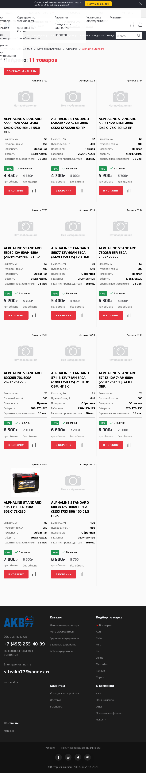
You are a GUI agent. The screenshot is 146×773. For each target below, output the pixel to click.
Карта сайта (11, 682)
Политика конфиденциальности (81, 747)
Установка (56, 706)
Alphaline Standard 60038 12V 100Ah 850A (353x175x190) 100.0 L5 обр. (70, 509)
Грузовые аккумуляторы (64, 638)
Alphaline (71, 48)
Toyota (100, 677)
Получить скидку (98, 3)
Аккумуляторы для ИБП (92, 35)
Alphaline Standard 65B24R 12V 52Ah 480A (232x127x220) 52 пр (70, 123)
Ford (98, 644)
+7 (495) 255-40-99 (74, 22)
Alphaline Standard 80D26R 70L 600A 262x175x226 (23, 377)
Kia (97, 651)
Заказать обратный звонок (78, 26)
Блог (98, 693)
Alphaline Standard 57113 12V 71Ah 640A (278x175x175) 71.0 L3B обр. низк (70, 379)
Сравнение (132, 24)
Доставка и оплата (40, 12)
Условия (50, 747)
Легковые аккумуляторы (64, 625)
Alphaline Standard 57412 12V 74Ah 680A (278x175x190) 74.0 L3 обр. (117, 379)
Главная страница (18, 48)
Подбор (8, 12)
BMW (99, 638)
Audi (98, 631)
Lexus (99, 657)
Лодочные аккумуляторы (64, 35)
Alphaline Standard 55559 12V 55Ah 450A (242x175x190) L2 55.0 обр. (23, 125)
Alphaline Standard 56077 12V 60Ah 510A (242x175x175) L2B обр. (70, 252)
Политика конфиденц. (109, 713)
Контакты (127, 12)
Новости (101, 719)
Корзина (140, 24)
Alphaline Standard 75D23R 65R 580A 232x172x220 (117, 252)
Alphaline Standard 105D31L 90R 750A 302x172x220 (23, 506)
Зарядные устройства (63, 644)
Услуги (102, 12)
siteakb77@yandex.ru (27, 671)
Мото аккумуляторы (38, 35)
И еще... (111, 35)
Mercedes (102, 664)
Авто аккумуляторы (14, 35)
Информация (75, 12)
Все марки (104, 625)
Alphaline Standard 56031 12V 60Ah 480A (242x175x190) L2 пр (117, 123)
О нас (99, 706)
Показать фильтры (22, 71)
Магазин (9, 730)
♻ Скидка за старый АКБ (64, 693)
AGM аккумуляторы (61, 651)
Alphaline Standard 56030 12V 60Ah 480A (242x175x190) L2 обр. (23, 252)
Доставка (55, 699)
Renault (100, 670)
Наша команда (105, 699)
